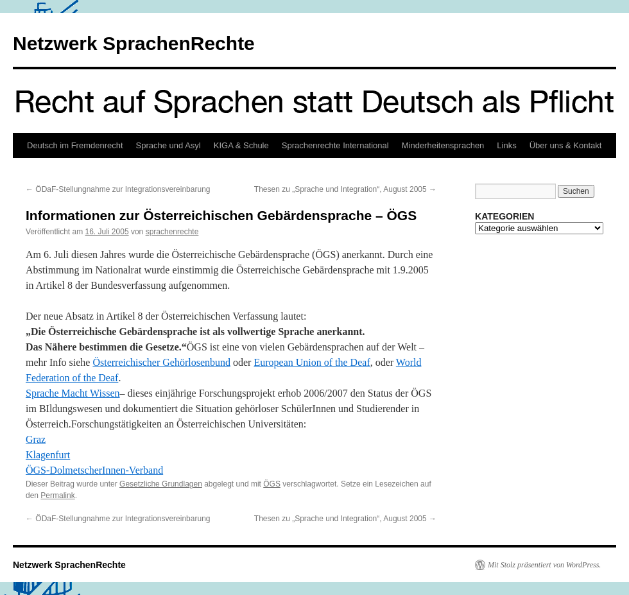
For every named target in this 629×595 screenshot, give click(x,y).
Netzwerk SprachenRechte (134, 43)
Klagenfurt (48, 454)
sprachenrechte (172, 231)
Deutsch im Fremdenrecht (75, 145)
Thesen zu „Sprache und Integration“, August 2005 (345, 189)
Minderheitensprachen (443, 145)
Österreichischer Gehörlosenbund (161, 362)
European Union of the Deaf (312, 362)
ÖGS (271, 483)
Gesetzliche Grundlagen (160, 483)
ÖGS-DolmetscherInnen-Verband (94, 470)
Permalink (57, 495)
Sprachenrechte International (335, 145)
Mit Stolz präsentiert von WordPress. (544, 564)
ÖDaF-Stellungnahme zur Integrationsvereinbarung (118, 189)
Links (506, 145)
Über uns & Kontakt (566, 145)
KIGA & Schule (241, 145)
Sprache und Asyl (168, 145)
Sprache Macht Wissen (73, 393)
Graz (36, 439)
